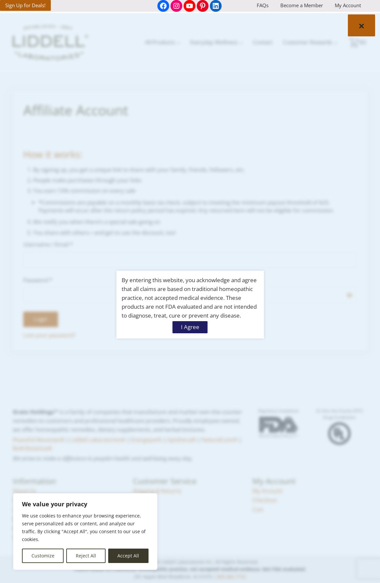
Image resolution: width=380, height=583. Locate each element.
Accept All (128, 556)
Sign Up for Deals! (25, 5)
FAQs (263, 5)
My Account (348, 5)
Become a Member (301, 5)
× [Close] (361, 25)
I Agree (190, 327)
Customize (42, 556)
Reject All (86, 556)
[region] (85, 531)
